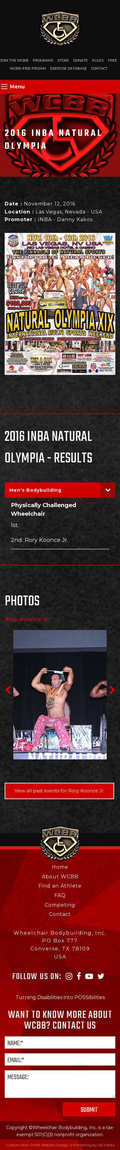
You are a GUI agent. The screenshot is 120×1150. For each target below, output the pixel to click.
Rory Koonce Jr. (27, 619)
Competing (60, 905)
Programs (43, 60)
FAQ (60, 895)
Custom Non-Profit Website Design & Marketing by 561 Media (60, 1145)
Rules (98, 60)
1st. (15, 525)
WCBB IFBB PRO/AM (28, 68)
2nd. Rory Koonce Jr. (39, 539)
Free (112, 60)
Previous (8, 690)
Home (60, 867)
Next (112, 690)
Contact (99, 68)
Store (63, 60)
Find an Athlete (60, 886)
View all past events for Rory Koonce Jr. (59, 791)
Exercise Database (68, 68)
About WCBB (60, 877)
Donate (80, 60)
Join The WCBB (14, 60)
